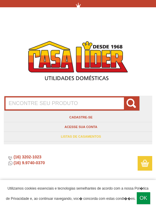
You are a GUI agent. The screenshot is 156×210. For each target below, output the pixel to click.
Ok (143, 198)
